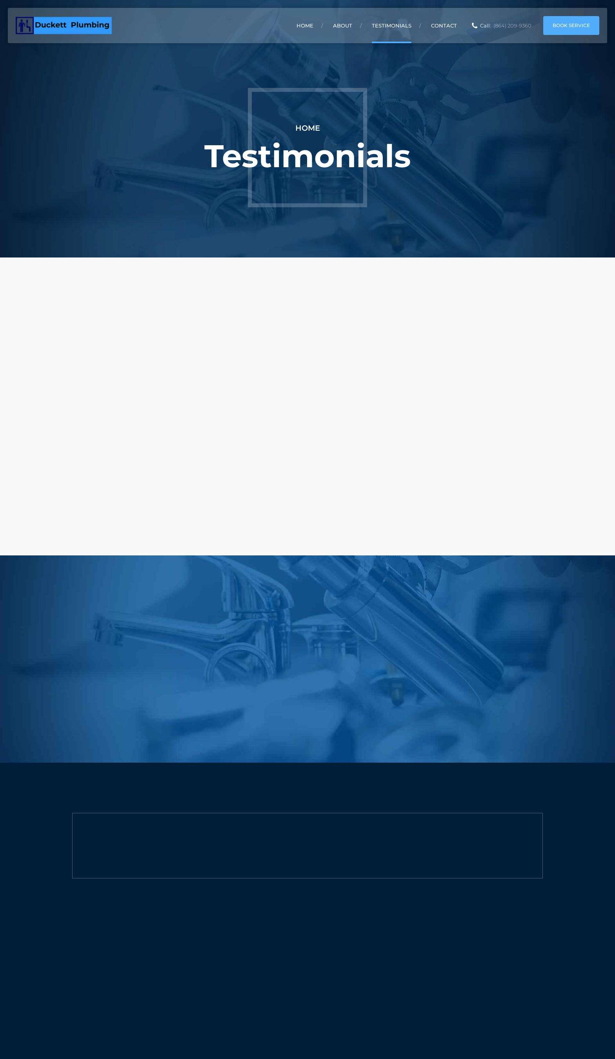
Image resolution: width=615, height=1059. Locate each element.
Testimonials (391, 25)
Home (305, 25)
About (342, 25)
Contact (444, 25)
